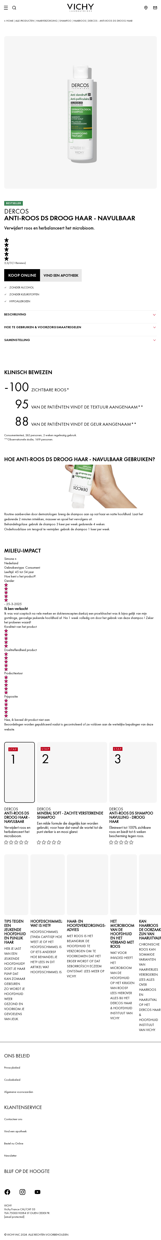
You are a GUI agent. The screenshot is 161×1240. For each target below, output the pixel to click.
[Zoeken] (14, 7)
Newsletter (10, 1155)
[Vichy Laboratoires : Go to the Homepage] (80, 8)
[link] (15, 251)
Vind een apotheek (15, 1131)
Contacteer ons (13, 1119)
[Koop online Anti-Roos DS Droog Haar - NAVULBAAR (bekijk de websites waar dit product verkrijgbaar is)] (22, 275)
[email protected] (14, 1217)
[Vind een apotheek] (61, 275)
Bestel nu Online (13, 1143)
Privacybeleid (12, 1067)
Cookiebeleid (12, 1080)
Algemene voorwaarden (18, 1092)
